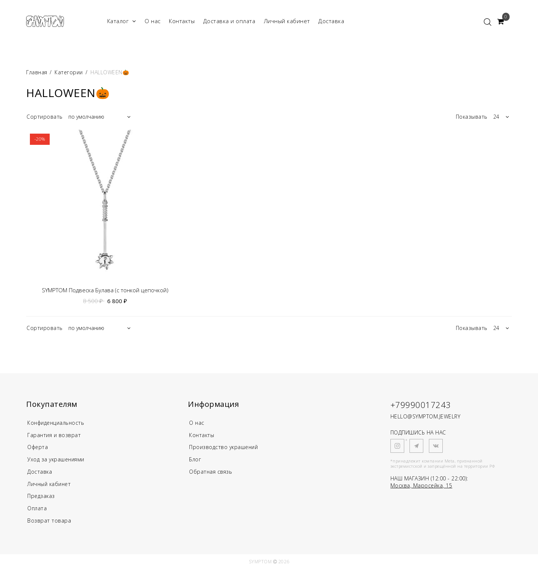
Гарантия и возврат (55, 434)
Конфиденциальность (58, 422)
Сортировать (45, 116)
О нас (153, 21)
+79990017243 (420, 404)
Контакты (182, 21)
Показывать (472, 116)
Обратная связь (211, 470)
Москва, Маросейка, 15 (421, 485)
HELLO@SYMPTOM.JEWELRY (425, 416)
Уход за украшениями (58, 458)
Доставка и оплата (229, 21)
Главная (37, 72)
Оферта (38, 446)
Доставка (331, 21)
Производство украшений (226, 446)
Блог (195, 458)
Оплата (37, 506)
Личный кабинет (287, 21)
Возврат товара (49, 518)
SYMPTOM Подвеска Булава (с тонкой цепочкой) (105, 290)
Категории (69, 72)
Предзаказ (41, 494)
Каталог (121, 21)
